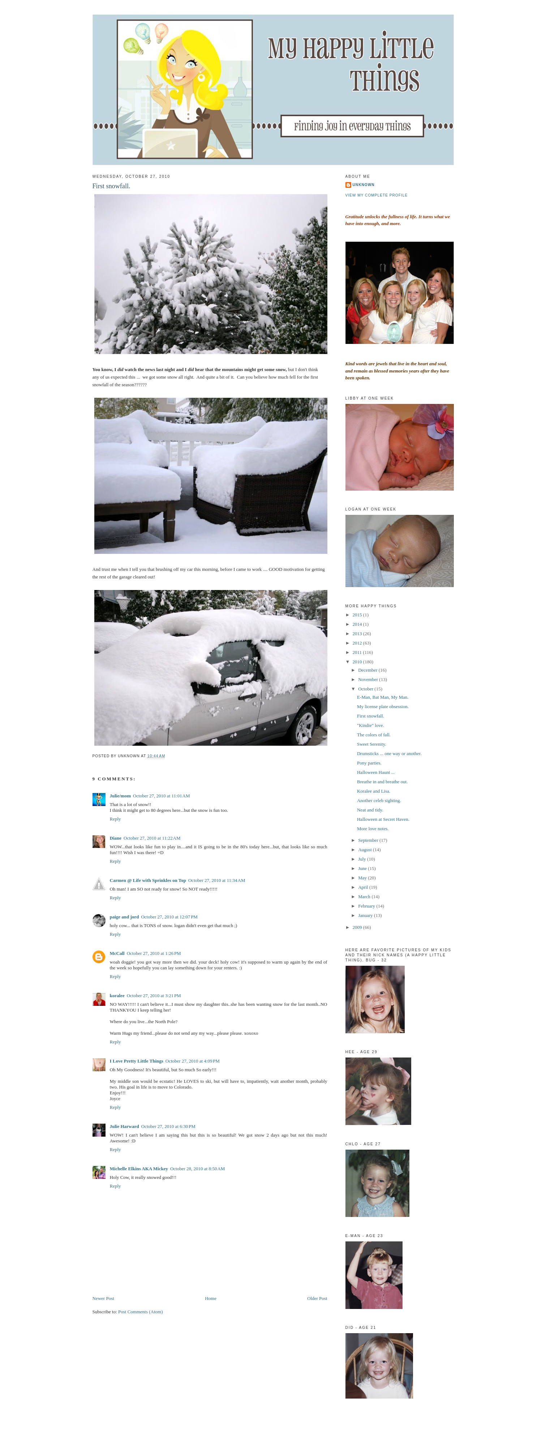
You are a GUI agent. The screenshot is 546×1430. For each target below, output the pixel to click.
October (366, 689)
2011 (358, 652)
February (367, 906)
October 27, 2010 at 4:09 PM (192, 1061)
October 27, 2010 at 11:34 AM (216, 880)
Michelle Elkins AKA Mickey (139, 1168)
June (363, 868)
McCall (117, 953)
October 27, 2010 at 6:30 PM (168, 1126)
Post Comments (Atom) (140, 1311)
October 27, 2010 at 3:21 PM (154, 995)
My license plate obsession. (383, 706)
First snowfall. (111, 186)
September (368, 840)
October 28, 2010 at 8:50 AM (197, 1168)
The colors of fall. (374, 734)
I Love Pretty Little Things (136, 1061)
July (362, 859)
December (368, 670)
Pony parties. (369, 763)
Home (210, 1298)
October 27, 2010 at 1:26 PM (154, 953)
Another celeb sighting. (379, 800)
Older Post (317, 1298)
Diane (116, 838)
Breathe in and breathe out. (382, 781)
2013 (358, 633)
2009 (358, 927)
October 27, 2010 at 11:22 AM (152, 838)
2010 (358, 661)
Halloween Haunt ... (376, 772)
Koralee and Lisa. (373, 791)
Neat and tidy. (370, 810)
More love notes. (373, 828)
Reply (115, 819)
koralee (117, 995)
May (363, 877)
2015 (358, 614)
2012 (358, 643)
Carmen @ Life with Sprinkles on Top (148, 880)
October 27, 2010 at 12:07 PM (169, 916)
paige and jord (124, 916)
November (368, 679)
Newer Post (103, 1298)
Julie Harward (124, 1126)
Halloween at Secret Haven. (383, 819)
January (366, 915)
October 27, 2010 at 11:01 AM (161, 795)
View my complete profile (376, 195)
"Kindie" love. (370, 725)
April (363, 887)
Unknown (364, 185)
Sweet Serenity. (371, 744)
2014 (358, 624)
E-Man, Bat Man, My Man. (383, 697)
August (365, 849)
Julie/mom (120, 795)
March (364, 896)
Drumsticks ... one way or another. (389, 753)
